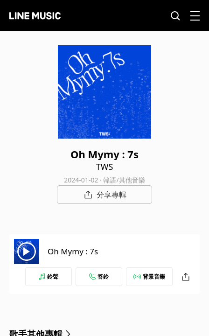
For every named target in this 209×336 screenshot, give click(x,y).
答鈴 (99, 276)
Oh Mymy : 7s (73, 251)
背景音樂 (149, 276)
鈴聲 (48, 276)
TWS (104, 166)
